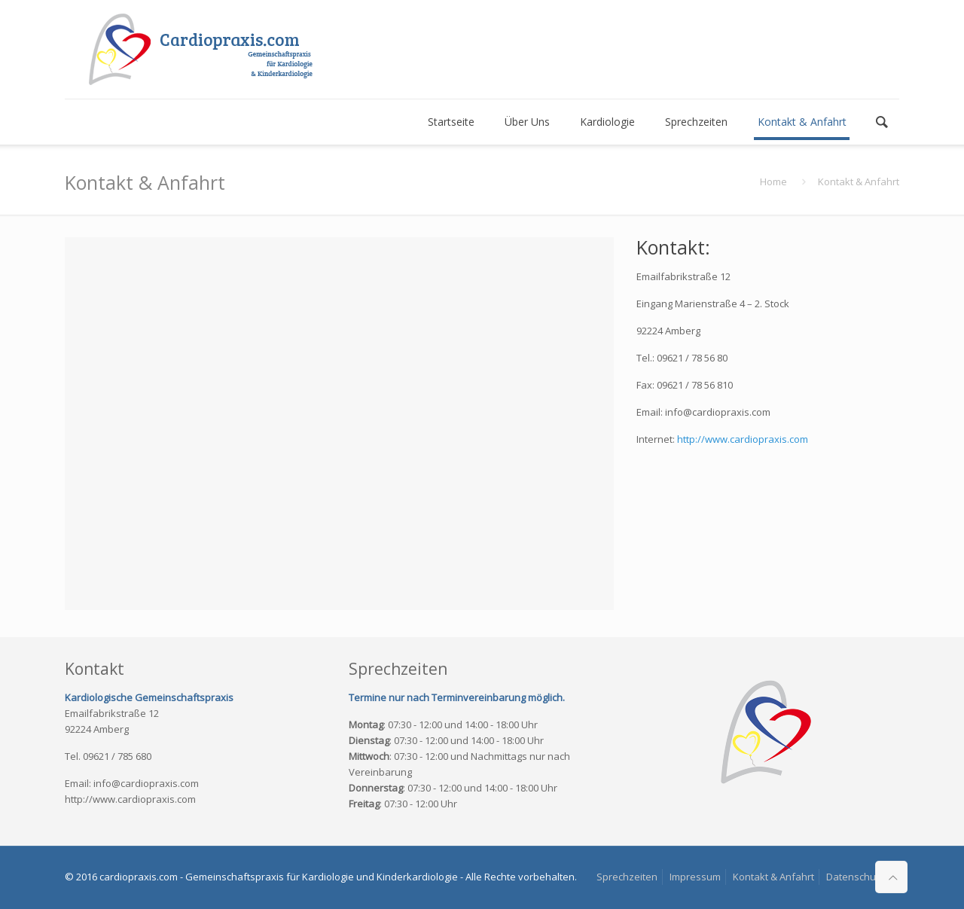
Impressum (695, 876)
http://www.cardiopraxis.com (742, 439)
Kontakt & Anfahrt (773, 876)
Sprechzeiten (626, 876)
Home (773, 181)
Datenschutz (855, 876)
